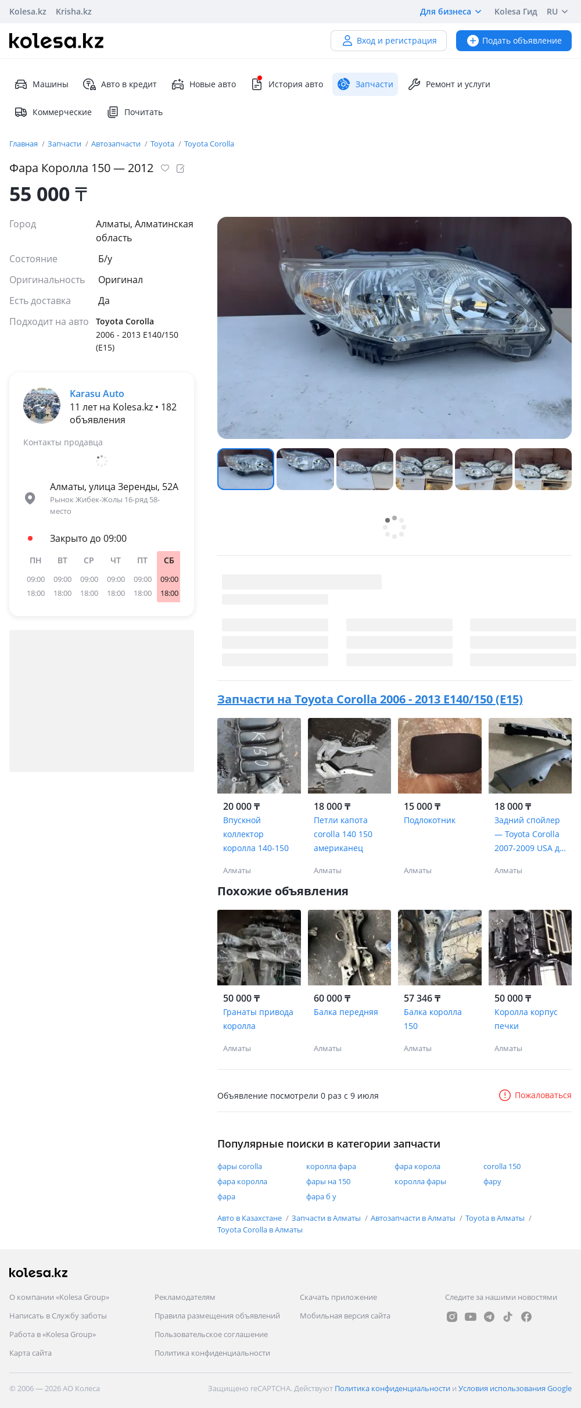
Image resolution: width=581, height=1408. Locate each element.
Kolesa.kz (27, 11)
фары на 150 (328, 1181)
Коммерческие (53, 112)
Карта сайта (30, 1353)
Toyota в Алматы (495, 1218)
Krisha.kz (74, 11)
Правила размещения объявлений (217, 1315)
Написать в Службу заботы (58, 1315)
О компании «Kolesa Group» (59, 1297)
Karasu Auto (97, 393)
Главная (24, 143)
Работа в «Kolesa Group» (52, 1334)
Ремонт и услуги (448, 84)
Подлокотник (430, 819)
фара (226, 1196)
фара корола (417, 1166)
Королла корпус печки (526, 1018)
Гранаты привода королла (258, 1018)
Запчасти (65, 143)
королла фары (420, 1181)
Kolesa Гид (515, 11)
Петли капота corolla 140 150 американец (343, 833)
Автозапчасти (116, 143)
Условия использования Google (515, 1388)
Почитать (134, 112)
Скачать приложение (338, 1297)
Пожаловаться (535, 1094)
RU (559, 12)
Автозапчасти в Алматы (414, 1218)
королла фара (331, 1166)
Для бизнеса (452, 12)
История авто (286, 84)
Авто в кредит (120, 84)
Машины (41, 84)
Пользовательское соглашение (211, 1334)
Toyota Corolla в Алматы (260, 1229)
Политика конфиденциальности (212, 1353)
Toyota (163, 143)
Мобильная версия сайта (345, 1315)
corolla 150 (502, 1166)
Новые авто (203, 84)
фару (492, 1181)
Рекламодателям (185, 1297)
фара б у (321, 1196)
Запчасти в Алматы (327, 1218)
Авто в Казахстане (250, 1218)
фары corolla (239, 1166)
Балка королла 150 (433, 1018)
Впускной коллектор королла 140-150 (256, 833)
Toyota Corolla (209, 143)
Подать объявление (514, 40)
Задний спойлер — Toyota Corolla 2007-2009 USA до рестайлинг (529, 834)
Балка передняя (346, 1011)
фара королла (242, 1181)
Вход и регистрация (388, 40)
